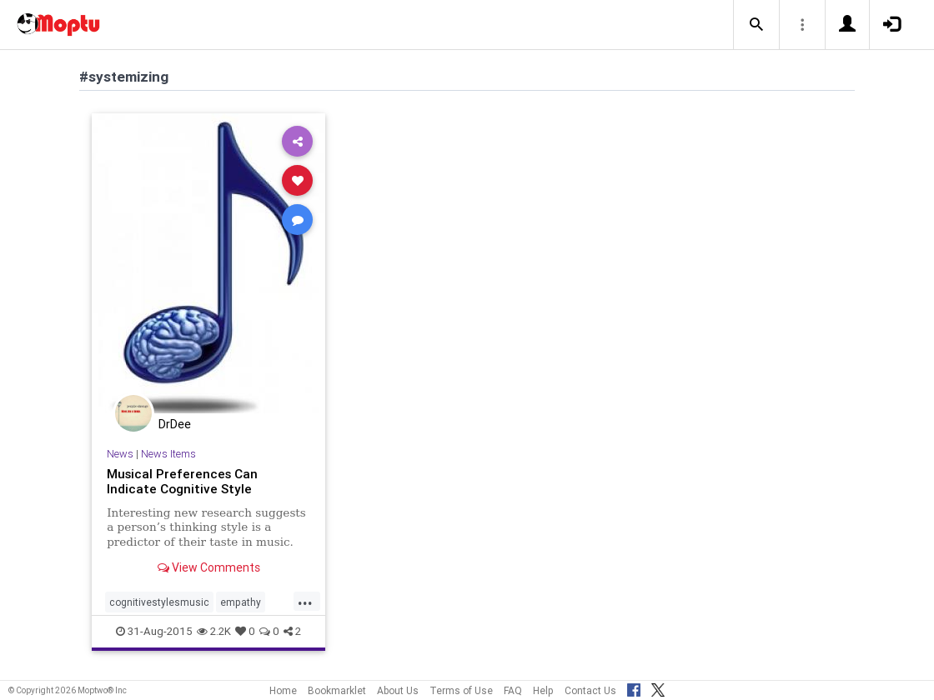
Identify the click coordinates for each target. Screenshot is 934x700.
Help (543, 690)
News (120, 454)
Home (283, 690)
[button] (756, 25)
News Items (168, 454)
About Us (398, 690)
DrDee (174, 424)
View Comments (209, 567)
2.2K (214, 631)
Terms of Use (461, 690)
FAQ (513, 690)
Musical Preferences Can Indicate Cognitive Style (182, 481)
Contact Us (590, 690)
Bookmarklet (337, 690)
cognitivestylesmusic (159, 602)
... (305, 601)
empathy (240, 602)
